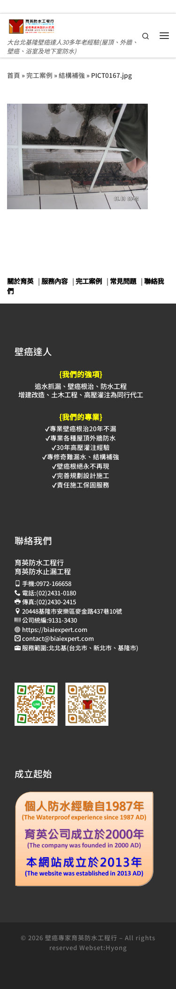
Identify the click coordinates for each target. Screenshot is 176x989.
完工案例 (39, 75)
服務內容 (54, 281)
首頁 (13, 75)
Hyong (116, 947)
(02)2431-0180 (56, 592)
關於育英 (20, 281)
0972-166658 (53, 583)
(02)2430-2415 (56, 601)
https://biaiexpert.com (54, 629)
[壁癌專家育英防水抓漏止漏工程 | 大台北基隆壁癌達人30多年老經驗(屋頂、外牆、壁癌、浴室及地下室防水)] (31, 24)
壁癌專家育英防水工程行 (81, 937)
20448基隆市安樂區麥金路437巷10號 (72, 611)
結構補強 (72, 75)
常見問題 (123, 281)
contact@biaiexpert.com (58, 638)
